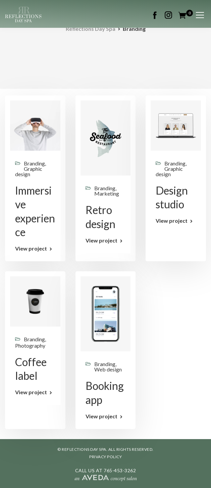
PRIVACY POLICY (105, 456)
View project (31, 248)
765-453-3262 (120, 470)
